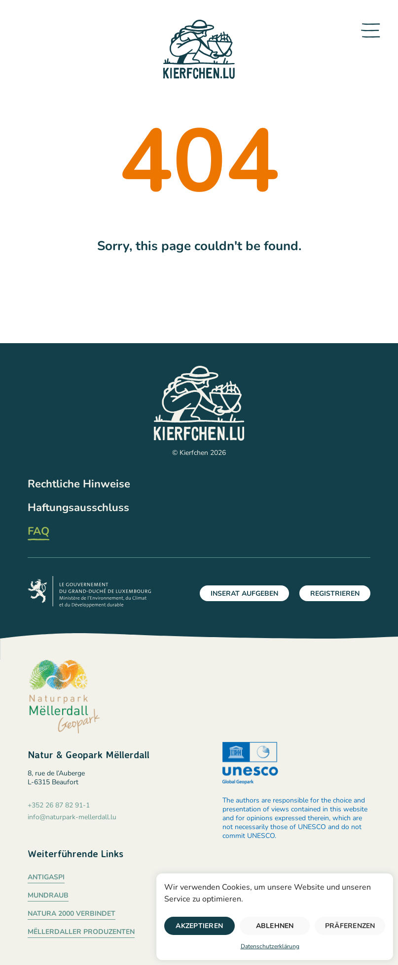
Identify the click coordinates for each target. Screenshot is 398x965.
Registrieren (335, 593)
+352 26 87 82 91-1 (59, 805)
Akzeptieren (199, 926)
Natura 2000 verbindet (71, 913)
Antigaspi (46, 877)
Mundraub (48, 895)
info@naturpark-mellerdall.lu (72, 817)
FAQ (38, 531)
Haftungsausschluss (78, 507)
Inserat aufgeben (244, 593)
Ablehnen (275, 926)
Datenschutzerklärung (270, 946)
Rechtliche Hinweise (79, 484)
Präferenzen (350, 926)
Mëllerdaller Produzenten (81, 931)
